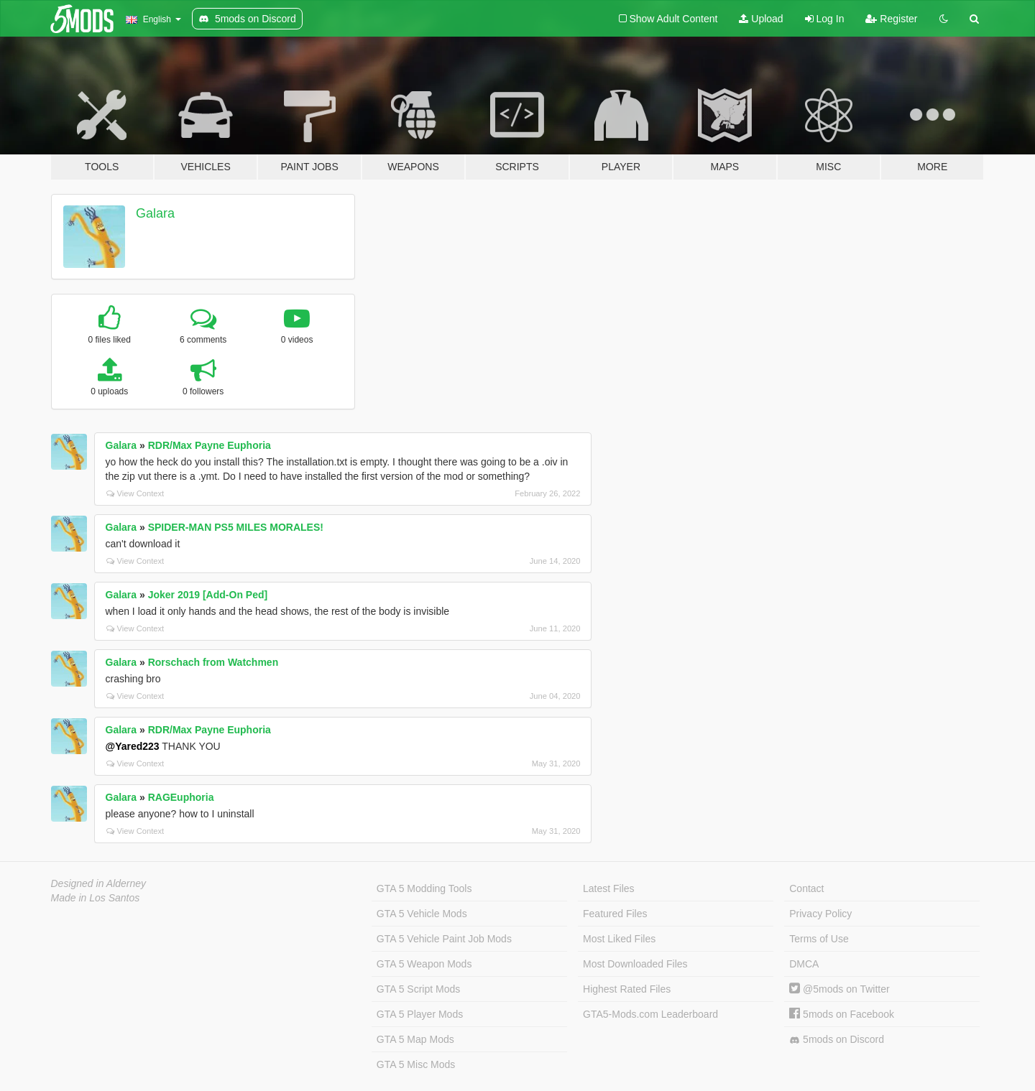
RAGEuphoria (181, 797)
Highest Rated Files (627, 989)
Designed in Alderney (99, 883)
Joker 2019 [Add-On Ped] (208, 594)
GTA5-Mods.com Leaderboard (650, 1014)
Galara (155, 213)
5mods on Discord (836, 1040)
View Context (135, 493)
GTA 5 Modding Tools (424, 888)
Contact (806, 888)
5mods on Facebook (841, 1014)
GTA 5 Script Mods (418, 989)
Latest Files (609, 888)
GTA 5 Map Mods (415, 1039)
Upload (761, 18)
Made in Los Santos (95, 898)
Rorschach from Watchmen (213, 662)
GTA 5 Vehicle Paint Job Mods (444, 938)
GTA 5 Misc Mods (416, 1064)
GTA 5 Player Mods (420, 1014)
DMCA (804, 964)
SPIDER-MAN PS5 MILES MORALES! (235, 527)
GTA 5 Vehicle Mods (422, 913)
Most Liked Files (619, 938)
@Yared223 (133, 746)
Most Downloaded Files (635, 964)
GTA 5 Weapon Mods (424, 964)
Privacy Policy (820, 913)
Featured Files (615, 913)
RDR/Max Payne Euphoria (209, 445)
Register (891, 18)
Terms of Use (818, 938)
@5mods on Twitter (839, 989)
